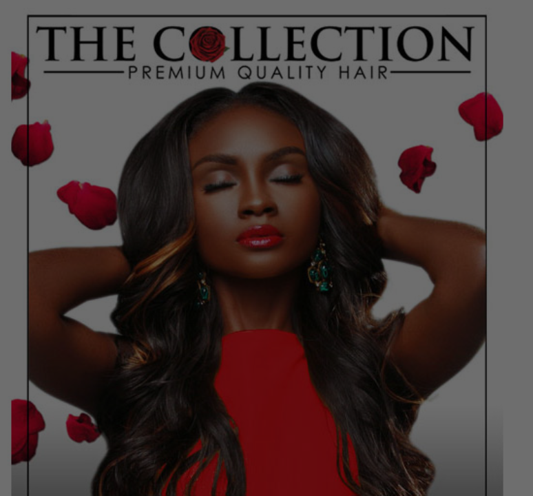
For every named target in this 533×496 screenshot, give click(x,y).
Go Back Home (267, 379)
